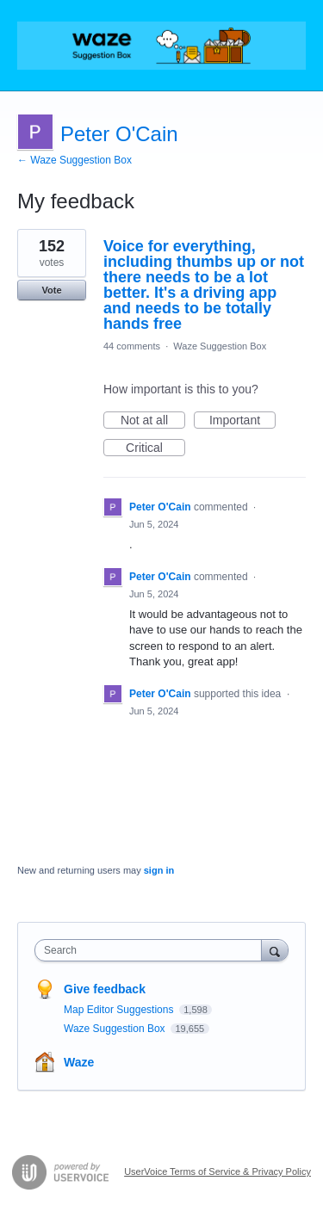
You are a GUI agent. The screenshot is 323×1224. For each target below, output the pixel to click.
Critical (155, 448)
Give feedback (105, 989)
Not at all (153, 421)
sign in (159, 870)
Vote (51, 290)
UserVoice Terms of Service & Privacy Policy (217, 1171)
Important (242, 421)
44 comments (131, 346)
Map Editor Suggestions (120, 1010)
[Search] (275, 950)
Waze (79, 1062)
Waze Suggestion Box (219, 346)
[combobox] (152, 950)
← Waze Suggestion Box (74, 160)
